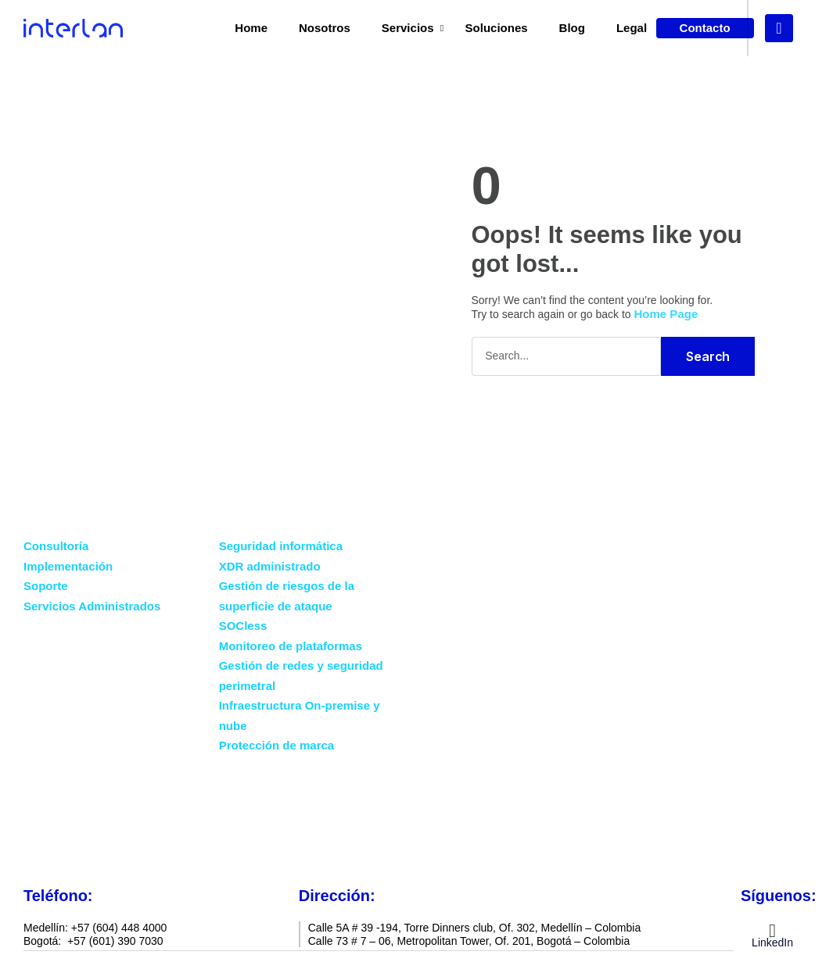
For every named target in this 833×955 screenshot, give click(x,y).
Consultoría (55, 545)
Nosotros (324, 27)
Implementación (68, 565)
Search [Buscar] (708, 355)
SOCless (243, 624)
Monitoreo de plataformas (290, 645)
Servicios (408, 27)
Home (251, 27)
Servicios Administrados (91, 605)
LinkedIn (772, 941)
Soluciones (496, 27)
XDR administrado (270, 565)
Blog (572, 27)
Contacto (417, 831)
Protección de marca (277, 744)
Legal (631, 27)
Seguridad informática (281, 545)
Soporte (45, 585)
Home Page (666, 313)
